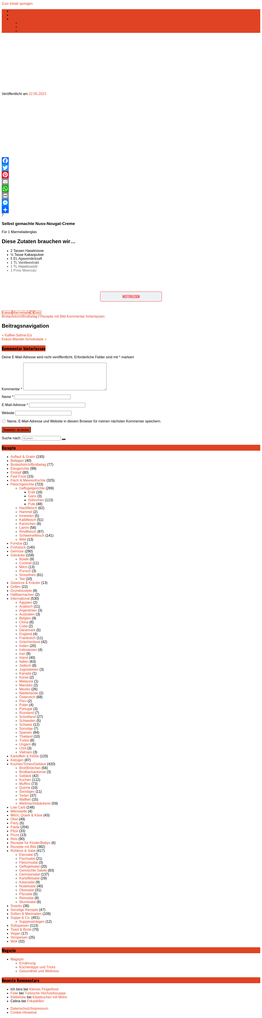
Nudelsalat (27, 886)
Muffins (24, 784)
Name (7, 397)
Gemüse (17, 551)
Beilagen (17, 460)
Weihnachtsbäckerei (35, 803)
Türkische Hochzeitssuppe (45, 993)
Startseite (17, 11)
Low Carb (17, 807)
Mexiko (24, 689)
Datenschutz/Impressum (29, 1008)
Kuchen (25, 780)
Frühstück (18, 547)
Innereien (26, 516)
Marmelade (21, 312)
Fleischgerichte (22, 484)
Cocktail (25, 563)
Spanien (25, 732)
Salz (37, 312)
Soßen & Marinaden (26, 914)
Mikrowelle (18, 811)
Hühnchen (36, 500)
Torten (24, 795)
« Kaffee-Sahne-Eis (17, 335)
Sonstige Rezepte (24, 910)
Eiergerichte (19, 468)
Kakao (7, 312)
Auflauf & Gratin (22, 457)
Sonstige (26, 728)
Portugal (25, 709)
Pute (31, 504)
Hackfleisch (28, 508)
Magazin (17, 19)
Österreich (27, 697)
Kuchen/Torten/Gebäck (28, 764)
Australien (27, 614)
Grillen (15, 587)
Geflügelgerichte (32, 488)
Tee (22, 579)
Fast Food (18, 476)
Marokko (26, 685)
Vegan (15, 933)
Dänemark (27, 630)
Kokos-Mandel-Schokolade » (24, 339)
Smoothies (27, 575)
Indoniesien (28, 650)
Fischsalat (27, 858)
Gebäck (25, 776)
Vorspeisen (19, 937)
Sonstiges (27, 791)
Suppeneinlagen (32, 921)
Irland (23, 657)
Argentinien (28, 610)
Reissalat (26, 898)
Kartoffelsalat (29, 878)
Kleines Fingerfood (43, 989)
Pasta (14, 827)
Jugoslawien (28, 669)
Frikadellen (35, 1001)
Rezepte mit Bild (53, 316)
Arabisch (26, 606)
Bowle (24, 559)
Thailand (26, 736)
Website (8, 413)
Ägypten (25, 602)
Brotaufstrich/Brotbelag (19, 316)
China (23, 622)
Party (14, 823)
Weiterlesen (131, 296)
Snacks (16, 906)
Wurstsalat (27, 902)
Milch (23, 567)
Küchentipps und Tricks (37, 27)
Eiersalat (26, 854)
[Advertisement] (112, 126)
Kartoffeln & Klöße (24, 756)
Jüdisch (25, 665)
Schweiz (25, 724)
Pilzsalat (25, 894)
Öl (32, 312)
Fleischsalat (28, 862)
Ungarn (25, 744)
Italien (24, 661)
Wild (22, 539)
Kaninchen (27, 524)
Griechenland (29, 642)
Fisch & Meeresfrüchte (27, 480)
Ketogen (17, 760)
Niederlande (28, 693)
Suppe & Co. (20, 918)
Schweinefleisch (31, 535)
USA (22, 748)
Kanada (25, 673)
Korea (24, 677)
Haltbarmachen (22, 594)
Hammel (25, 512)
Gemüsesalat (29, 874)
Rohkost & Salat (23, 851)
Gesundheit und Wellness (39, 31)
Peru (23, 701)
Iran (22, 654)
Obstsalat (26, 890)
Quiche (24, 787)
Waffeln (25, 799)
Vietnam (25, 752)
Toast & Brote (20, 929)
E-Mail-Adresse (15, 405)
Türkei (24, 740)
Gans (32, 496)
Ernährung (27, 23)
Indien (24, 646)
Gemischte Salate (33, 870)
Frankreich (27, 638)
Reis (13, 839)
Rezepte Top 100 (23, 15)
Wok (13, 941)
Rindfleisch (27, 531)
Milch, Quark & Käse (26, 815)
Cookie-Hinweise (23, 1012)
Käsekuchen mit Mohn (50, 997)
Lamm (24, 527)
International (20, 598)
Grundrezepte (21, 591)
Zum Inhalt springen (17, 3)
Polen (23, 705)
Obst (14, 819)
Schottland (27, 717)
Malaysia (26, 681)
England (25, 634)
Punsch (25, 571)
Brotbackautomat (32, 772)
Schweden (27, 721)
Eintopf (15, 472)
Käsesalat (27, 882)
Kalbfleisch (27, 520)
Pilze (14, 831)
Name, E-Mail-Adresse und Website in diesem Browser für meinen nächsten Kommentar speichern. (84, 421)
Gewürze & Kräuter (25, 583)
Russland (26, 713)
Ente (31, 492)
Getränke (17, 555)
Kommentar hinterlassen (86, 316)
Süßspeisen (19, 925)
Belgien (25, 618)
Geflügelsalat (29, 866)
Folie (14, 993)
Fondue (16, 543)
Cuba (23, 626)
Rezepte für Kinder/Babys (30, 843)
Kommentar (12, 389)
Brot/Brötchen (30, 768)
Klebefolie (18, 997)
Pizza (14, 835)
